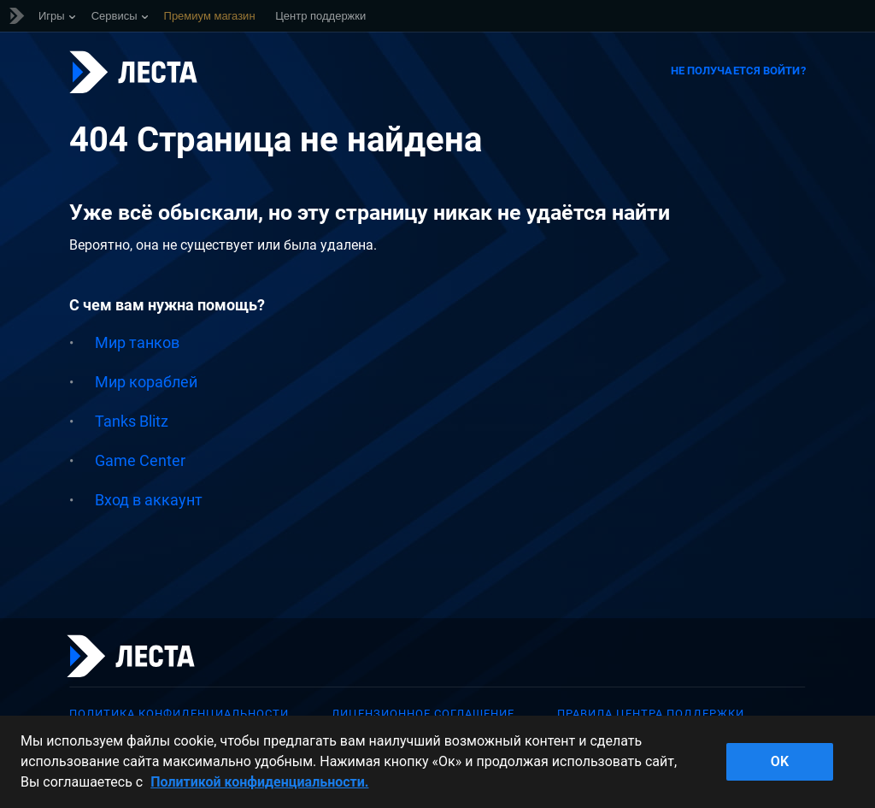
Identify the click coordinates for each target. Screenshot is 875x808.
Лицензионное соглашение (423, 713)
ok (780, 761)
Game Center (140, 460)
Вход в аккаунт (149, 500)
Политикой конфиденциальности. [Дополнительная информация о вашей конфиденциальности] (259, 782)
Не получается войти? (738, 70)
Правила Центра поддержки (650, 713)
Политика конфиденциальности (179, 713)
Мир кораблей (146, 382)
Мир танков (137, 342)
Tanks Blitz (131, 421)
